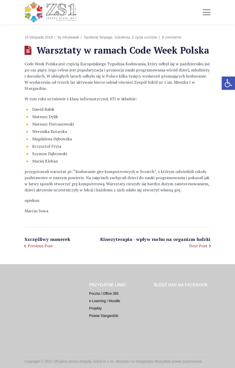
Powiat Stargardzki (103, 316)
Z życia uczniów (144, 37)
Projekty (95, 308)
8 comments (171, 37)
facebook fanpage (98, 37)
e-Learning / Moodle (104, 301)
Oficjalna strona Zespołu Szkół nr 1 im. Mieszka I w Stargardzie (103, 361)
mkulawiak (70, 37)
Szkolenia (122, 37)
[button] (228, 83)
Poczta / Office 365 (104, 294)
